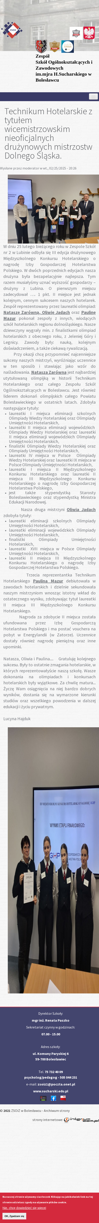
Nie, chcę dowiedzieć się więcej (24, 1209)
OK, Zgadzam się (14, 1217)
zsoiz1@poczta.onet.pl (56, 1084)
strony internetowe (47, 1119)
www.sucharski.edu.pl (50, 1091)
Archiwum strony (57, 1110)
